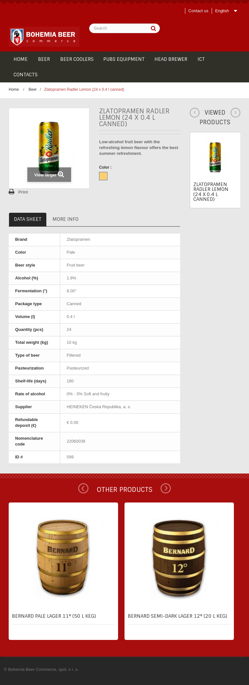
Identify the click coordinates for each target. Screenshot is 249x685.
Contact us (198, 10)
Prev (83, 488)
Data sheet (28, 219)
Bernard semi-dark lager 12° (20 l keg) (177, 616)
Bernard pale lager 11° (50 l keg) (54, 616)
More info (65, 219)
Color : (106, 167)
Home (14, 89)
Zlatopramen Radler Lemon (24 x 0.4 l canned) (210, 191)
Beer (33, 89)
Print (23, 192)
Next (166, 488)
